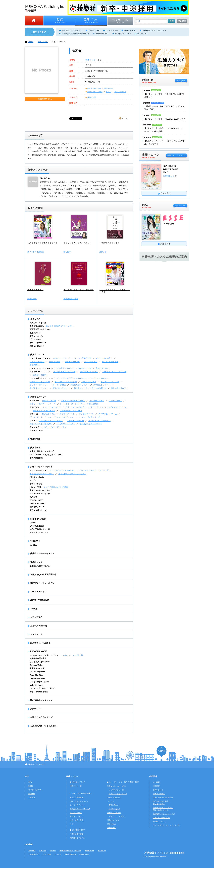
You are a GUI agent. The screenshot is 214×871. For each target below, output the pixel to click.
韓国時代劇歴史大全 (38, 658)
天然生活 (31, 797)
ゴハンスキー (35, 339)
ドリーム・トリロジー (110, 382)
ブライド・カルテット (39, 385)
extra (65, 655)
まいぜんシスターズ (123, 34)
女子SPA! (42, 850)
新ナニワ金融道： (37, 326)
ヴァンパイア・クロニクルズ (51, 421)
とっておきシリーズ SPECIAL (62, 470)
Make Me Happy (37, 685)
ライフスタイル (120, 92)
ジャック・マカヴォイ (51, 407)
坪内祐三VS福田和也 (39, 600)
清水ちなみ (90, 60)
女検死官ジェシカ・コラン (71, 411)
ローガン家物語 (59, 385)
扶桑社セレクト (37, 562)
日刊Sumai (47, 854)
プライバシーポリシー (161, 818)
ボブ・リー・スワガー (117, 816)
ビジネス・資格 (76, 813)
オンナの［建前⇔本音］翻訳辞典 (79, 289)
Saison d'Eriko (36, 665)
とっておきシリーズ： (39, 470)
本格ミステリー (36, 430)
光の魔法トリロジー (65, 368)
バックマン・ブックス (66, 424)
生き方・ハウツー (58, 42)
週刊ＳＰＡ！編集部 (35, 252)
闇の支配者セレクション (41, 700)
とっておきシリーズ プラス (42, 474)
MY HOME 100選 (37, 526)
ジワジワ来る (36, 617)
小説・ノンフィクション (79, 801)
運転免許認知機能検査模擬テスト (75, 34)
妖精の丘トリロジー (101, 385)
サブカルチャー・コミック (80, 809)
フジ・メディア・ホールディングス (166, 825)
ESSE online (89, 850)
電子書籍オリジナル (77, 838)
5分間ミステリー (49, 401)
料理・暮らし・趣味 (94, 92)
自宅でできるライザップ (41, 717)
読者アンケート (159, 794)
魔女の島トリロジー (119, 388)
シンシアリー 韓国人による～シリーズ (46, 455)
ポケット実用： (36, 487)
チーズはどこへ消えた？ (72, 30)
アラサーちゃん (36, 336)
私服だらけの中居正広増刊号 (43, 574)
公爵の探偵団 (54, 362)
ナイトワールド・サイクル (41, 424)
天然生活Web (93, 30)
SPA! (30, 782)
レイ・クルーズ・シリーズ (71, 404)
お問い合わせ (158, 790)
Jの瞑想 (33, 608)
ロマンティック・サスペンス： (43, 368)
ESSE (30, 786)
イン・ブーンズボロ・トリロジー (71, 378)
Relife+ (33, 523)
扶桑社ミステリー (38, 397)
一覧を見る (181, 81)
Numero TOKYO (34, 790)
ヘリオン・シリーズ (61, 358)
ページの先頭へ (161, 751)
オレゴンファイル (86, 414)
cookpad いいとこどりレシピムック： (46, 655)
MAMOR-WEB (130, 30)
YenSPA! (33, 545)
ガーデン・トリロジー (98, 378)
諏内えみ (103, 252)
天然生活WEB (33, 854)
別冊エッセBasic (37, 477)
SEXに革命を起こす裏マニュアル (42, 243)
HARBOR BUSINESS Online (70, 850)
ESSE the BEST (36, 500)
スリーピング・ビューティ (55, 427)
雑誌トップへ (180, 206)
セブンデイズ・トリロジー (66, 382)
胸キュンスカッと (37, 346)
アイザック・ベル (67, 414)
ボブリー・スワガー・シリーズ (43, 404)
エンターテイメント (77, 805)
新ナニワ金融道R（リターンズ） (59, 326)
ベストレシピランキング (40, 494)
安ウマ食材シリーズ (38, 510)
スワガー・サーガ (96, 401)
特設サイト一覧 (76, 786)
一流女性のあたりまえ (109, 243)
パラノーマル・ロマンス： (41, 372)
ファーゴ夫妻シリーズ (90, 417)
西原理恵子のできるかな (40, 329)
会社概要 (156, 782)
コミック (110, 801)
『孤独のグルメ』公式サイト (154, 30)
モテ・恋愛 (108, 88)
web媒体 (29, 844)
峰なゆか (67, 252)
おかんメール (36, 634)
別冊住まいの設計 (38, 519)
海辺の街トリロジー (61, 388)
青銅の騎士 (34, 365)
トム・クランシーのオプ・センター (62, 417)
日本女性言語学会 (71, 299)
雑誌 (27, 776)
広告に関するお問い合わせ (163, 797)
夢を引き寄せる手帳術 (39, 692)
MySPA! (53, 850)
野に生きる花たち (99, 388)
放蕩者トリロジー (72, 362)
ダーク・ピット (36, 417)
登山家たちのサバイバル (40, 566)
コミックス (35, 319)
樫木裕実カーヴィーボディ (42, 583)
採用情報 (156, 786)
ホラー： (33, 421)
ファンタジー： (36, 427)
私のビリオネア (102, 368)
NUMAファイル (48, 414)
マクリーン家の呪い (104, 358)
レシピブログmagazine (39, 682)
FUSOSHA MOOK (38, 651)
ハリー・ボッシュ (95, 407)
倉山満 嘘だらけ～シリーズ (42, 451)
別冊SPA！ (35, 541)
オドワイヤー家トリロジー (64, 372)
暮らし (108, 92)
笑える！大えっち (35, 289)
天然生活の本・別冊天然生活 (43, 726)
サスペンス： (35, 407)
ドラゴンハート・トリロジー (114, 372)
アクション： (35, 414)
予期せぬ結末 (92, 404)
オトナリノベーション (39, 532)
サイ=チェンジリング (89, 372)
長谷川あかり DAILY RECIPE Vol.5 (171, 169)
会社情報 (153, 776)
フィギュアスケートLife (40, 662)
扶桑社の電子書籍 (76, 834)
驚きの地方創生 (36, 458)
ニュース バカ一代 (38, 626)
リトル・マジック (37, 362)
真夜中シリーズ (84, 368)
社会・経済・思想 (76, 820)
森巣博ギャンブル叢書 (40, 643)
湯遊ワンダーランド (38, 343)
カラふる (58, 854)
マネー (72, 824)
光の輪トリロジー (40, 375)
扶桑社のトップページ (36, 764)
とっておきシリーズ (116, 790)
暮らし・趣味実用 (76, 797)
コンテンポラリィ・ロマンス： (43, 378)
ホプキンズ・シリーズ (117, 407)
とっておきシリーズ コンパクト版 (94, 470)
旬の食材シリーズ (37, 507)
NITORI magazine (37, 672)
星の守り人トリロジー (39, 388)
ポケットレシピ (36, 484)
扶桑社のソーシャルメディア (164, 814)
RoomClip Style (36, 675)
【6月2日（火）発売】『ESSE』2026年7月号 (164, 119)
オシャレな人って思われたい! (77, 243)
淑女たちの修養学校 (110, 362)
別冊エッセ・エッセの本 (41, 466)
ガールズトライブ (38, 591)
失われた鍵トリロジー (79, 385)
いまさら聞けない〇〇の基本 (56, 487)
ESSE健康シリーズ (38, 504)
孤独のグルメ (35, 333)
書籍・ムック (43, 42)
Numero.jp (102, 850)
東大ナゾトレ (142, 34)
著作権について (159, 821)
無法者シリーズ (80, 388)
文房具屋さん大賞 (37, 668)
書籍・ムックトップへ (176, 155)
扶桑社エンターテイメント (42, 553)
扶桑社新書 (35, 447)
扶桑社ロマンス (37, 354)
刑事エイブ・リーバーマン (44, 411)
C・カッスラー (111, 30)
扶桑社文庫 (91, 97)
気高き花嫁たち (90, 362)
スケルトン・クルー (75, 421)
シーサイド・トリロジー (40, 382)
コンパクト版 (77, 655)
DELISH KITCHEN (37, 678)
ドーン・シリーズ (88, 382)
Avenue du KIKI (102, 34)
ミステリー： (35, 401)
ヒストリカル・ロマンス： (41, 358)
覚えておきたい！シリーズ (41, 490)
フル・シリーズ (115, 401)
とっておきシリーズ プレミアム (72, 474)
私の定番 (33, 497)
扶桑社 (30, 42)
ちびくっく (34, 480)
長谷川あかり (169, 176)
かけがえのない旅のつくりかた (43, 688)
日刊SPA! (31, 850)
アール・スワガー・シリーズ (73, 401)
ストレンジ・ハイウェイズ (99, 421)
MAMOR (31, 794)
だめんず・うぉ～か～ (39, 323)
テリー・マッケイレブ (74, 407)
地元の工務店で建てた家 (40, 529)
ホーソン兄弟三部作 (83, 358)
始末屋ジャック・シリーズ (91, 424)
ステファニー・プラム (107, 414)
